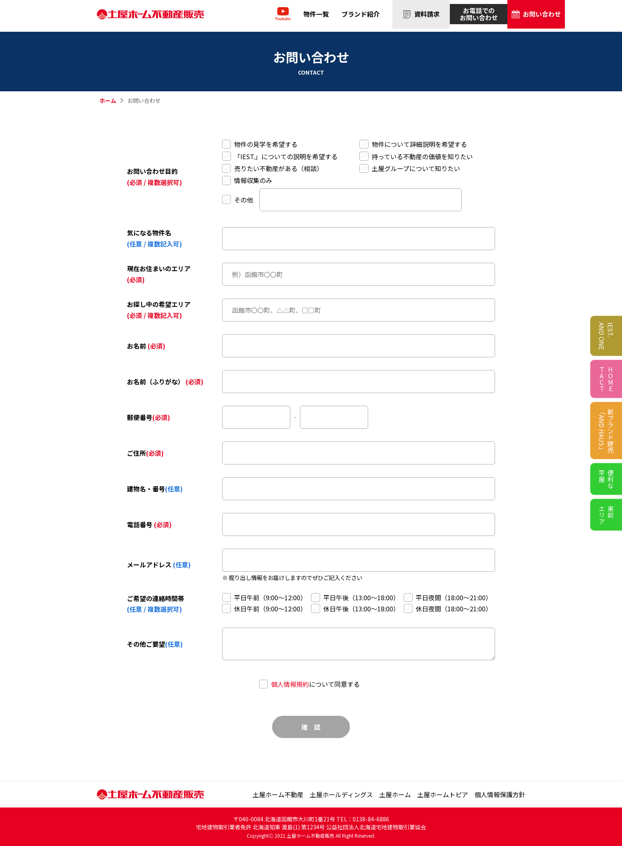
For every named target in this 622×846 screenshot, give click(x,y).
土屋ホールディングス (341, 794)
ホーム (108, 100)
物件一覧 (316, 15)
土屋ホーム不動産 (278, 794)
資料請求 (421, 15)
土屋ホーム (395, 794)
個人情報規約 (290, 684)
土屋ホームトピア (442, 794)
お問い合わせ (536, 15)
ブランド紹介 (361, 15)
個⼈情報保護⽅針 (499, 794)
